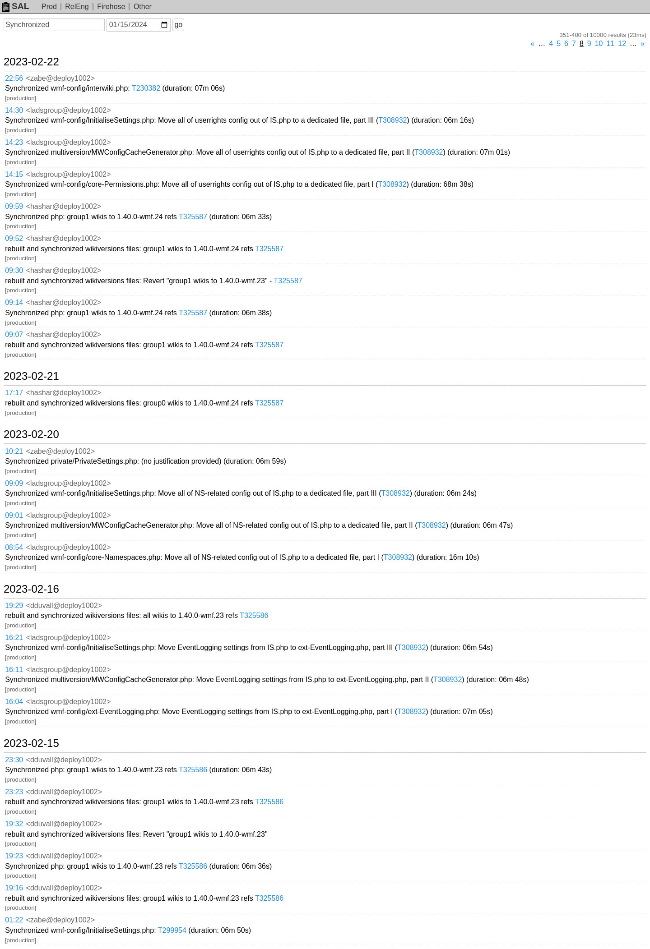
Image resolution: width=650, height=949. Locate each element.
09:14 (14, 302)
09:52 (14, 238)
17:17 (14, 392)
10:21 (14, 451)
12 (622, 43)
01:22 (14, 920)
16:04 (14, 701)
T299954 (172, 930)
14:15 (14, 174)
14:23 (14, 142)
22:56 (14, 78)
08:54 (14, 547)
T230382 (146, 88)
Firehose (111, 6)
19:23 (14, 856)
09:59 (14, 206)
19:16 (14, 888)
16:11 (14, 669)
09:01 (14, 515)
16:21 (14, 637)
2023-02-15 (31, 743)
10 (599, 43)
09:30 (14, 270)
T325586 (254, 615)
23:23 (14, 792)
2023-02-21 (31, 376)
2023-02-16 (31, 589)
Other (143, 6)
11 (611, 43)
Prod (49, 6)
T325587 (193, 217)
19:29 (14, 605)
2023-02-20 (31, 434)
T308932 (392, 120)
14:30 (14, 110)
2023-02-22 (31, 61)
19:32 (14, 824)
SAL (15, 6)
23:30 (14, 760)
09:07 (14, 334)
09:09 (14, 483)
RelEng (76, 6)
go (178, 24)
